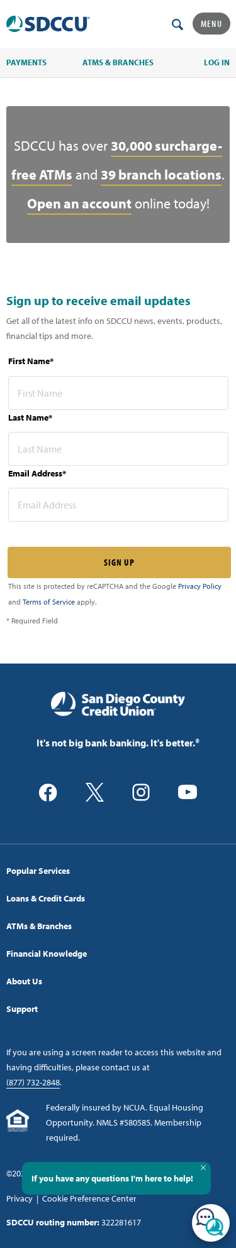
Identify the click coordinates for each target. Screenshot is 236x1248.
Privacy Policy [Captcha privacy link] (200, 586)
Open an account (79, 203)
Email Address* (37, 473)
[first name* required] (118, 393)
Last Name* (30, 417)
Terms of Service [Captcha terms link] (49, 601)
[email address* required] (118, 505)
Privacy (19, 1198)
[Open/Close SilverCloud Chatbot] (211, 1223)
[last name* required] (118, 449)
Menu (211, 24)
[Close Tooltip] (203, 1167)
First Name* (30, 361)
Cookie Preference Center (89, 1198)
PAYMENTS (26, 62)
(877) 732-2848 (33, 1082)
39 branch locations (161, 174)
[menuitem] (118, 870)
